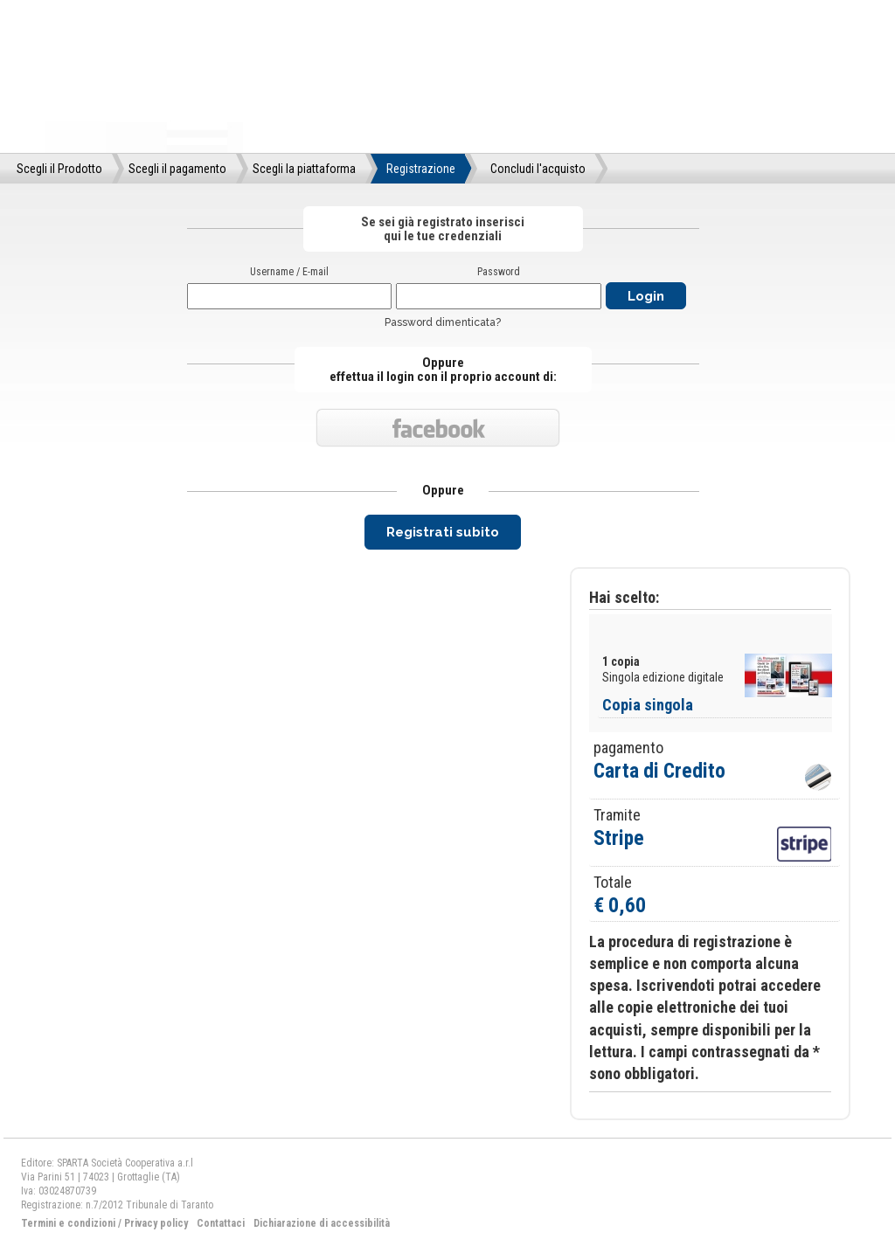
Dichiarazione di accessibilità (321, 1223)
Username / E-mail (289, 272)
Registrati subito (442, 532)
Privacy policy (156, 1223)
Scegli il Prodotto (59, 169)
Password (498, 272)
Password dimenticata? (443, 322)
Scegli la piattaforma (304, 169)
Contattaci (221, 1223)
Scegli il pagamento (177, 169)
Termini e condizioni (68, 1223)
